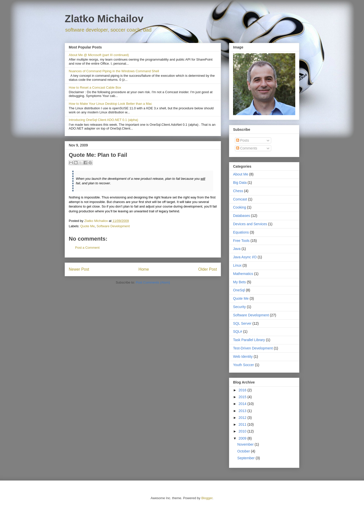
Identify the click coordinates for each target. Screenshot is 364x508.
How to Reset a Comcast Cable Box (95, 87)
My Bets (239, 282)
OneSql (239, 290)
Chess (238, 191)
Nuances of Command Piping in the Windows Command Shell (114, 71)
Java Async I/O (245, 257)
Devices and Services (250, 224)
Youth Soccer (243, 365)
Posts (242, 140)
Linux (237, 265)
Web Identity (243, 356)
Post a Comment (87, 247)
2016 (243, 390)
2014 (243, 404)
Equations (241, 232)
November (246, 444)
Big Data (240, 183)
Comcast (240, 199)
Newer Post (79, 269)
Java (237, 249)
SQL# (237, 331)
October (244, 451)
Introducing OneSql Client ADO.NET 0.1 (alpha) (103, 120)
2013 (243, 411)
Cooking (239, 207)
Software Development (113, 226)
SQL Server (242, 323)
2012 (243, 418)
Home (144, 269)
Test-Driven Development (253, 348)
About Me (240, 174)
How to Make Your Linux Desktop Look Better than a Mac (110, 104)
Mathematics (243, 274)
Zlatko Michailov (104, 18)
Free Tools (241, 241)
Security (239, 307)
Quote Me (87, 226)
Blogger (206, 498)
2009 (243, 438)
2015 (243, 397)
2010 (243, 431)
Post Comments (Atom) (153, 282)
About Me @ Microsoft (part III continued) (99, 55)
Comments (246, 148)
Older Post (207, 269)
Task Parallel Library (249, 340)
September (246, 458)
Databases (241, 216)
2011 (243, 424)
